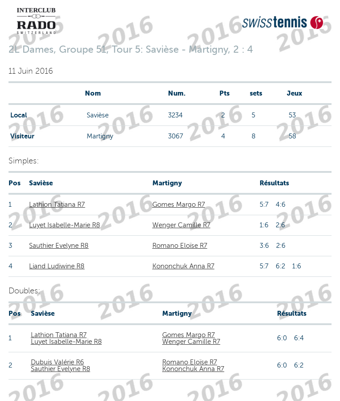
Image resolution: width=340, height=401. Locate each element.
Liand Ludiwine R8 (56, 266)
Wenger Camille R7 (181, 225)
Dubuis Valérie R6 (57, 362)
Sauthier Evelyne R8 (58, 245)
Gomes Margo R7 (178, 204)
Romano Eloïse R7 (179, 245)
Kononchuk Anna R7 (183, 266)
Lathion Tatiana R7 (57, 204)
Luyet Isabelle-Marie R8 (64, 225)
